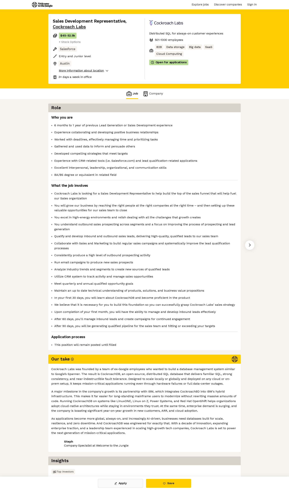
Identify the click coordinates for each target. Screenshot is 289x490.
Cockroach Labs (69, 26)
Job (132, 94)
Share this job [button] (63, 461)
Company (153, 94)
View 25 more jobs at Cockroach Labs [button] (106, 461)
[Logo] (42, 4)
